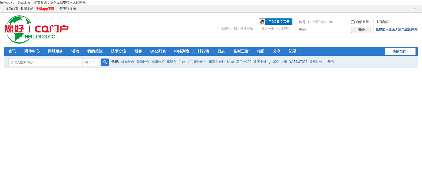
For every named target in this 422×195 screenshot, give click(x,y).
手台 (182, 62)
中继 (284, 62)
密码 (302, 29)
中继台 (329, 62)
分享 (277, 51)
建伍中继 (259, 62)
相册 (261, 51)
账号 (302, 22)
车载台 (171, 62)
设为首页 (11, 9)
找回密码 (381, 22)
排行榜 (203, 51)
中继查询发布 (66, 9)
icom (230, 62)
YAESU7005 (298, 62)
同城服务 (55, 51)
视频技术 (157, 62)
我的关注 (95, 51)
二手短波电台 (197, 62)
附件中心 (31, 51)
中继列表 (181, 51)
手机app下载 (45, 9)
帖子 (88, 62)
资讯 (12, 51)
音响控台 (142, 62)
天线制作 (315, 62)
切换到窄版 (415, 8)
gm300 (274, 62)
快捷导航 (399, 51)
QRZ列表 (158, 51)
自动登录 (360, 22)
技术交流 (118, 51)
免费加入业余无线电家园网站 (396, 29)
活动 (75, 51)
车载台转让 (217, 62)
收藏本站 (27, 9)
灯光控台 (127, 62)
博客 (138, 51)
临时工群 (241, 51)
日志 (221, 51)
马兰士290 (243, 62)
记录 (292, 51)
